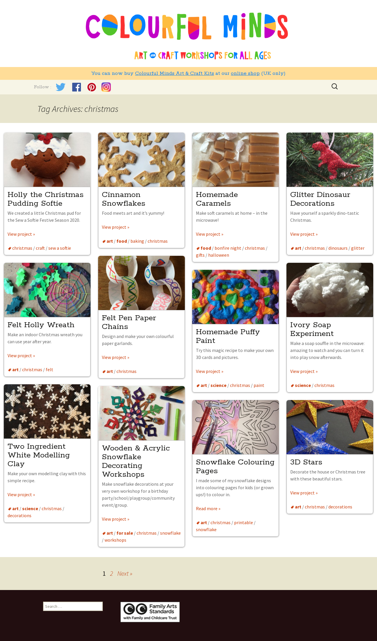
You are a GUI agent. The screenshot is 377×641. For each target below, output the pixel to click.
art (110, 241)
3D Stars (306, 462)
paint (259, 385)
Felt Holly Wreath (41, 325)
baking (137, 241)
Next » (124, 573)
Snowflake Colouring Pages (235, 466)
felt (49, 369)
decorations (19, 515)
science (303, 385)
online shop (245, 73)
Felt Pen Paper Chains (129, 322)
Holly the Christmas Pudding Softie (46, 199)
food (121, 241)
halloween (218, 255)
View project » (21, 234)
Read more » (208, 508)
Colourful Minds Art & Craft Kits (174, 73)
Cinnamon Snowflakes (125, 199)
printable (243, 522)
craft (40, 248)
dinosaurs (338, 248)
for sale (124, 533)
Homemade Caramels (217, 199)
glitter (357, 248)
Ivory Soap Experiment (312, 329)
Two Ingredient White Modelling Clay (39, 455)
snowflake (170, 533)
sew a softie (59, 248)
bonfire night (228, 248)
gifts (200, 255)
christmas (22, 248)
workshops (115, 540)
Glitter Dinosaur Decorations (320, 199)
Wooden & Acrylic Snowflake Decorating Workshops (136, 461)
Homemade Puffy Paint (228, 336)
